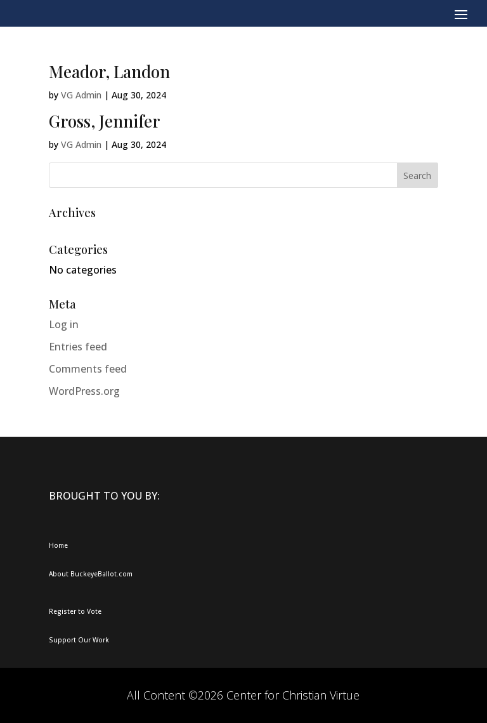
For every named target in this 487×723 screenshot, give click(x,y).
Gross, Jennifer (104, 121)
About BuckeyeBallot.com (91, 573)
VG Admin (81, 95)
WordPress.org (84, 391)
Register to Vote (75, 611)
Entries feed (78, 347)
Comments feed (88, 369)
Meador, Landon (109, 71)
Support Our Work (79, 639)
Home (58, 545)
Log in (64, 324)
